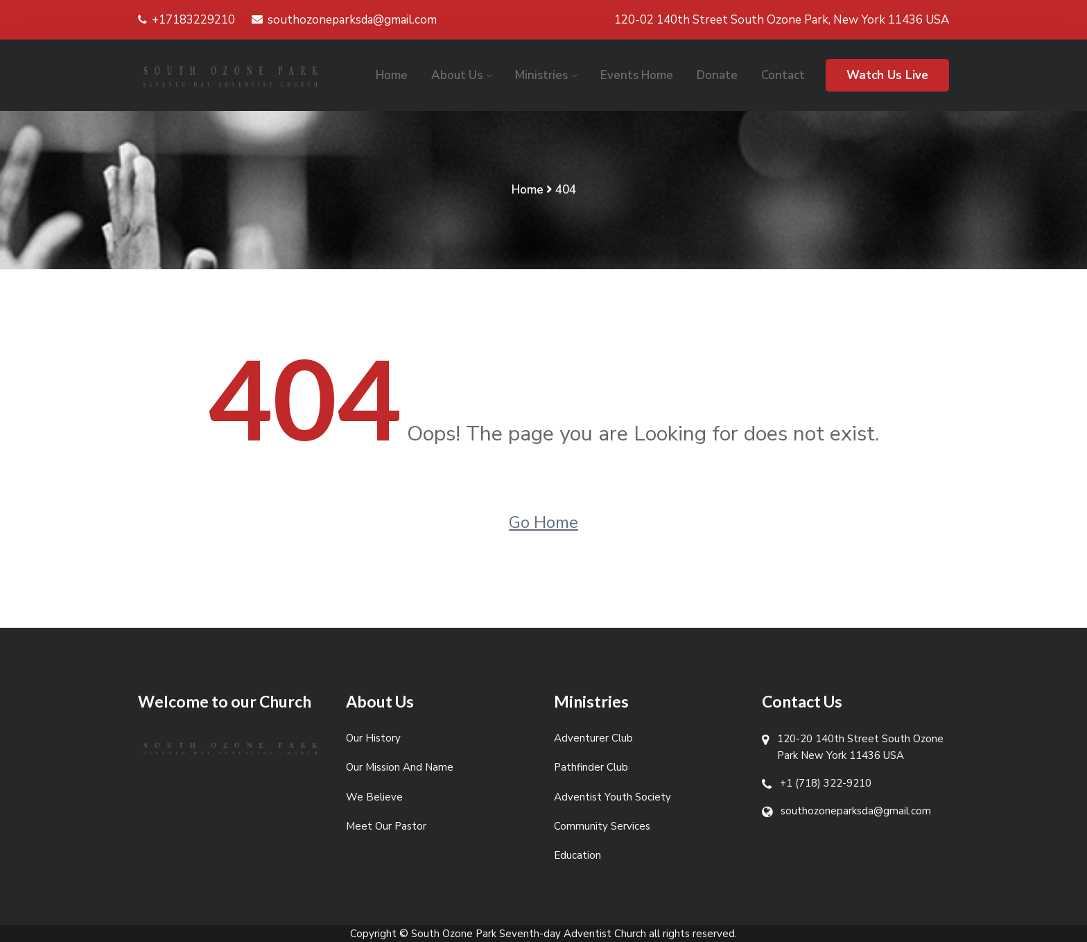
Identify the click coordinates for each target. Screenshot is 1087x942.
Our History (373, 738)
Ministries (541, 75)
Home (392, 75)
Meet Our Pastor (386, 826)
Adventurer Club (593, 738)
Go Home (543, 522)
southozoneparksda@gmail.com (344, 20)
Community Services (602, 826)
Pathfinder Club (591, 767)
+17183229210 (186, 20)
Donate (717, 75)
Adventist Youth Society (612, 797)
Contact (783, 75)
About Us (456, 75)
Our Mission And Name (399, 767)
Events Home (636, 75)
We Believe (374, 797)
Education (577, 855)
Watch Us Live (887, 75)
